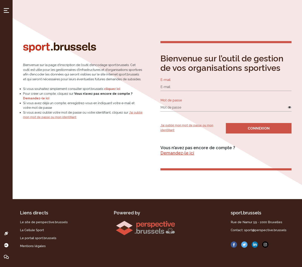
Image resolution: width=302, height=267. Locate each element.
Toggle (6, 10)
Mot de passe (171, 100)
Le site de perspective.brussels (44, 222)
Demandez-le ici (36, 98)
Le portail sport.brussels (38, 238)
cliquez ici (112, 89)
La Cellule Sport (32, 230)
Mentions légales (33, 246)
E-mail (165, 80)
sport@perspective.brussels (265, 230)
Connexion (259, 128)
